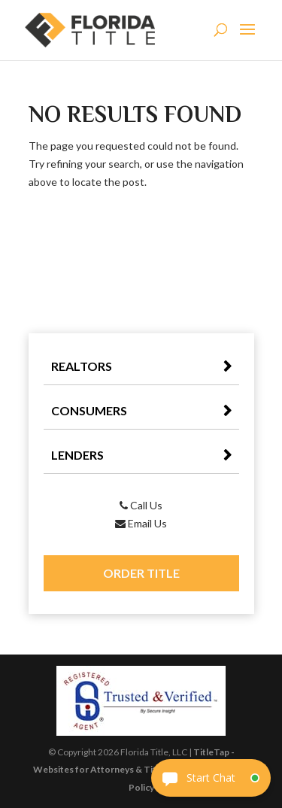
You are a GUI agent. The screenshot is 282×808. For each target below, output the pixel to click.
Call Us (141, 505)
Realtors (81, 366)
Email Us (141, 523)
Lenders (77, 455)
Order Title (141, 573)
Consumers (89, 410)
